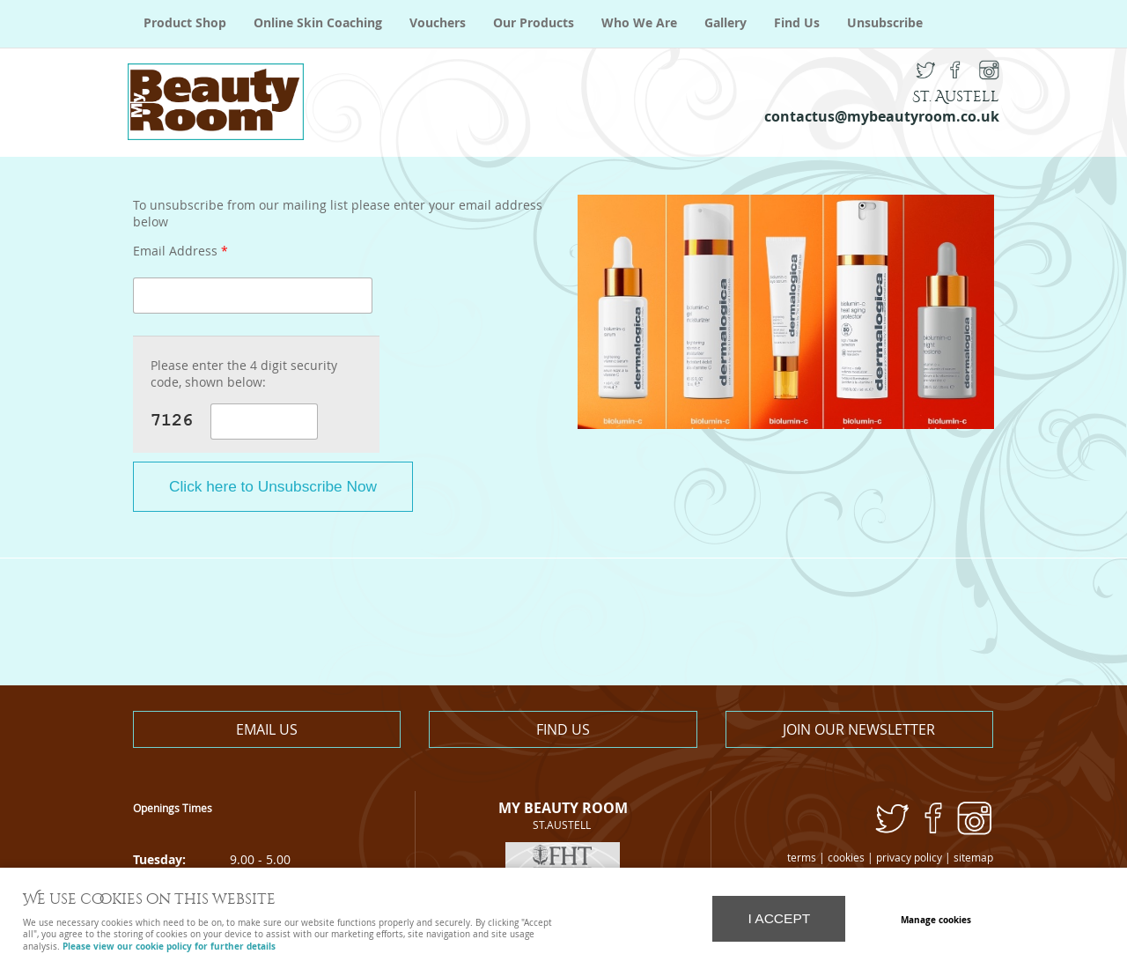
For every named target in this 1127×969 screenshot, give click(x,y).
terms (801, 857)
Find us (563, 729)
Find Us (797, 23)
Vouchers (437, 23)
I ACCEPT (779, 918)
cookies (846, 857)
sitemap (973, 857)
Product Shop (185, 23)
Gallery (725, 23)
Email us (267, 729)
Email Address (180, 251)
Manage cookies (936, 920)
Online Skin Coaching (318, 23)
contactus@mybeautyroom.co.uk (881, 116)
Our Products (533, 23)
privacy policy (909, 857)
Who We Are (639, 23)
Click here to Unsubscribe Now (273, 486)
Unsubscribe (885, 23)
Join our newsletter (859, 729)
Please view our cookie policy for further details (169, 946)
